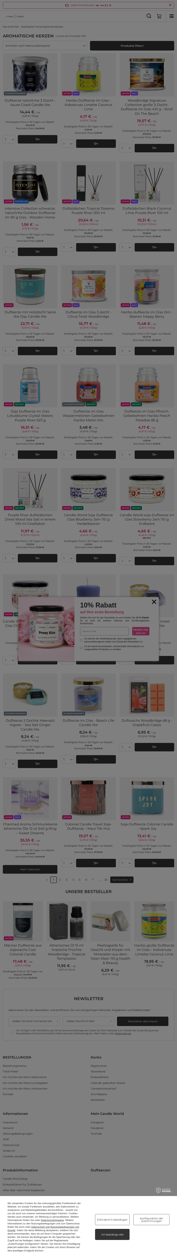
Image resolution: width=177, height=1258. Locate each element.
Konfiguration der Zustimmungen (151, 1220)
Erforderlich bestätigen (112, 1219)
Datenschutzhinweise (52, 1220)
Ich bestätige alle (112, 1234)
